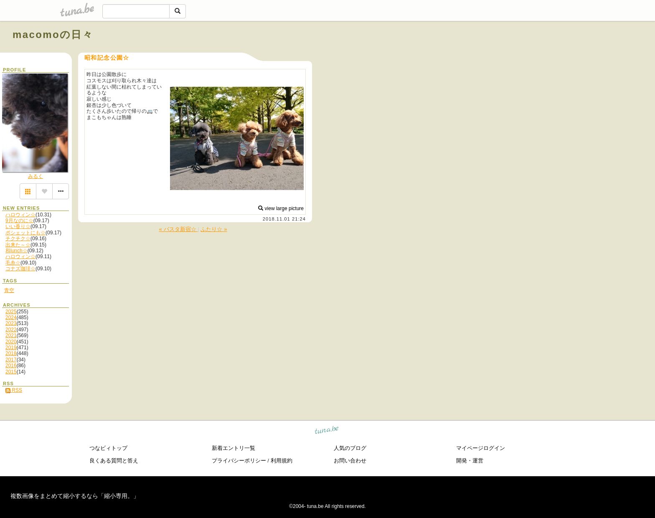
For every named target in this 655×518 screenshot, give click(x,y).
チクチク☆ (17, 238)
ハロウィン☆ (20, 215)
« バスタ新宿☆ (178, 229)
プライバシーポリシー (239, 460)
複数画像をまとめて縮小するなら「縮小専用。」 (74, 496)
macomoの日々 (53, 34)
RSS (13, 390)
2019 (11, 347)
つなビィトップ (108, 448)
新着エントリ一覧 (233, 448)
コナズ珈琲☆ (20, 269)
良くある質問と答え (113, 460)
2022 (11, 330)
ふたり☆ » (214, 229)
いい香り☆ (17, 226)
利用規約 (281, 460)
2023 (11, 323)
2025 (11, 312)
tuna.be (327, 431)
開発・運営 (469, 460)
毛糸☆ (12, 263)
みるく (35, 176)
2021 (11, 335)
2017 (11, 360)
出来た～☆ (17, 245)
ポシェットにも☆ (25, 233)
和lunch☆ (16, 251)
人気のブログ (350, 448)
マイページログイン (480, 448)
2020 (11, 342)
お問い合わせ (350, 460)
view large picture (281, 208)
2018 (11, 353)
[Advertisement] (547, 53)
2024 (11, 317)
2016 (11, 365)
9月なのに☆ (19, 220)
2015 (11, 372)
